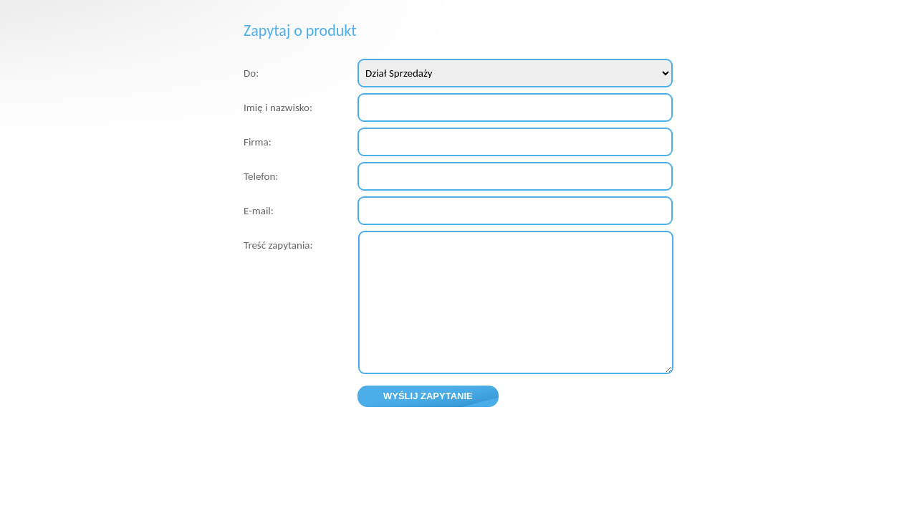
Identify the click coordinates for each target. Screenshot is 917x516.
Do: (251, 73)
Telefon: (261, 176)
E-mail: (259, 210)
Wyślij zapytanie (428, 396)
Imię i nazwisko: (278, 107)
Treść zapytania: (278, 245)
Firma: (258, 141)
